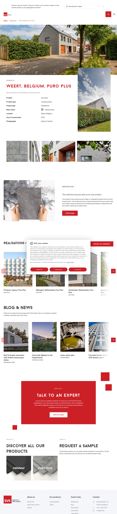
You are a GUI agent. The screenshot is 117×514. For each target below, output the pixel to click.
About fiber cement (33, 505)
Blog (72, 505)
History (29, 508)
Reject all (39, 269)
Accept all (78, 269)
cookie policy (70, 262)
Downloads (74, 508)
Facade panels (54, 502)
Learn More (74, 510)
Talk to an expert (58, 415)
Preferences (58, 269)
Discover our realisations (102, 244)
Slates (52, 505)
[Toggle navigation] (108, 14)
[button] (113, 271)
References (74, 502)
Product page (70, 213)
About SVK (30, 502)
